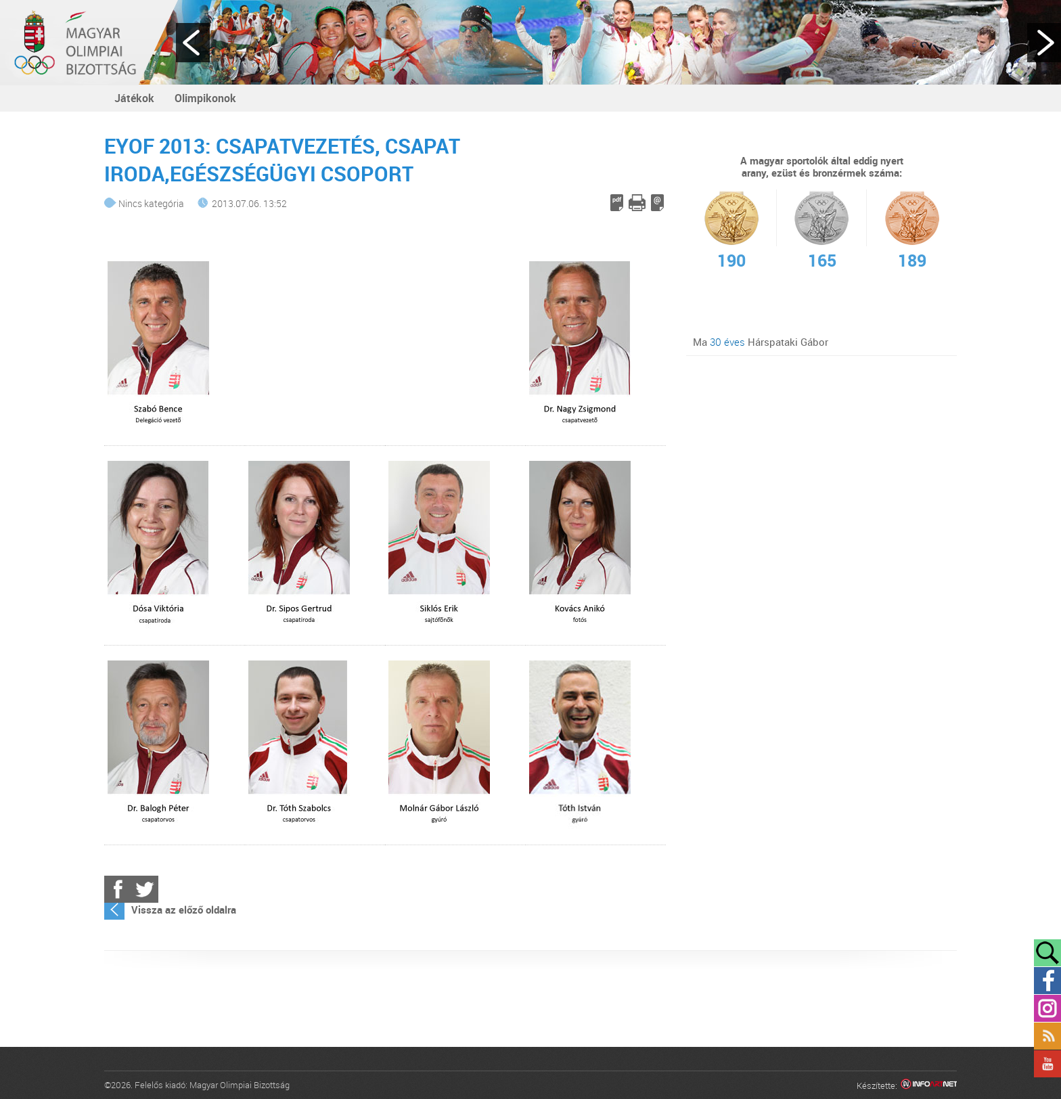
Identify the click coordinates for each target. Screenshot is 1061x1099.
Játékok (134, 98)
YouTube (1047, 1063)
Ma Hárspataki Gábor (760, 342)
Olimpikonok (205, 98)
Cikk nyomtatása (637, 202)
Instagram (1047, 1008)
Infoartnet (929, 1086)
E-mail (657, 202)
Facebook (117, 889)
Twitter (144, 889)
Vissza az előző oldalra (183, 909)
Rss (1047, 1036)
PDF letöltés (616, 202)
